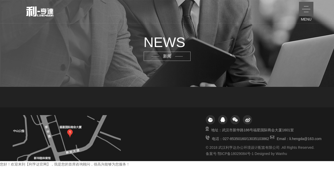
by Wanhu (279, 154)
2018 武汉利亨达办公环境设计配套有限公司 (244, 147)
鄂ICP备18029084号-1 (236, 154)
